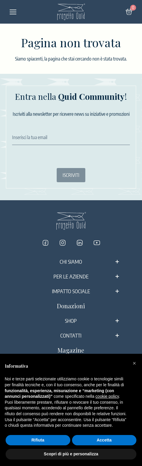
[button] (134, 363)
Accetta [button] (104, 440)
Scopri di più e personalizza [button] (71, 454)
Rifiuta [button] (37, 440)
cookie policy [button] (107, 396)
